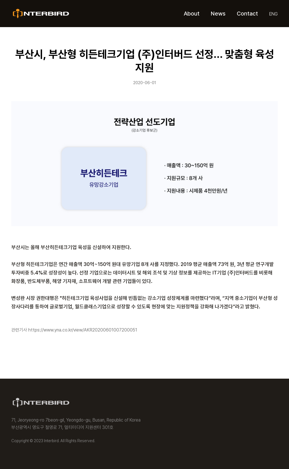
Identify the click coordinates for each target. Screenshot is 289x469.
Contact (247, 13)
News (218, 13)
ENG (273, 14)
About (192, 13)
